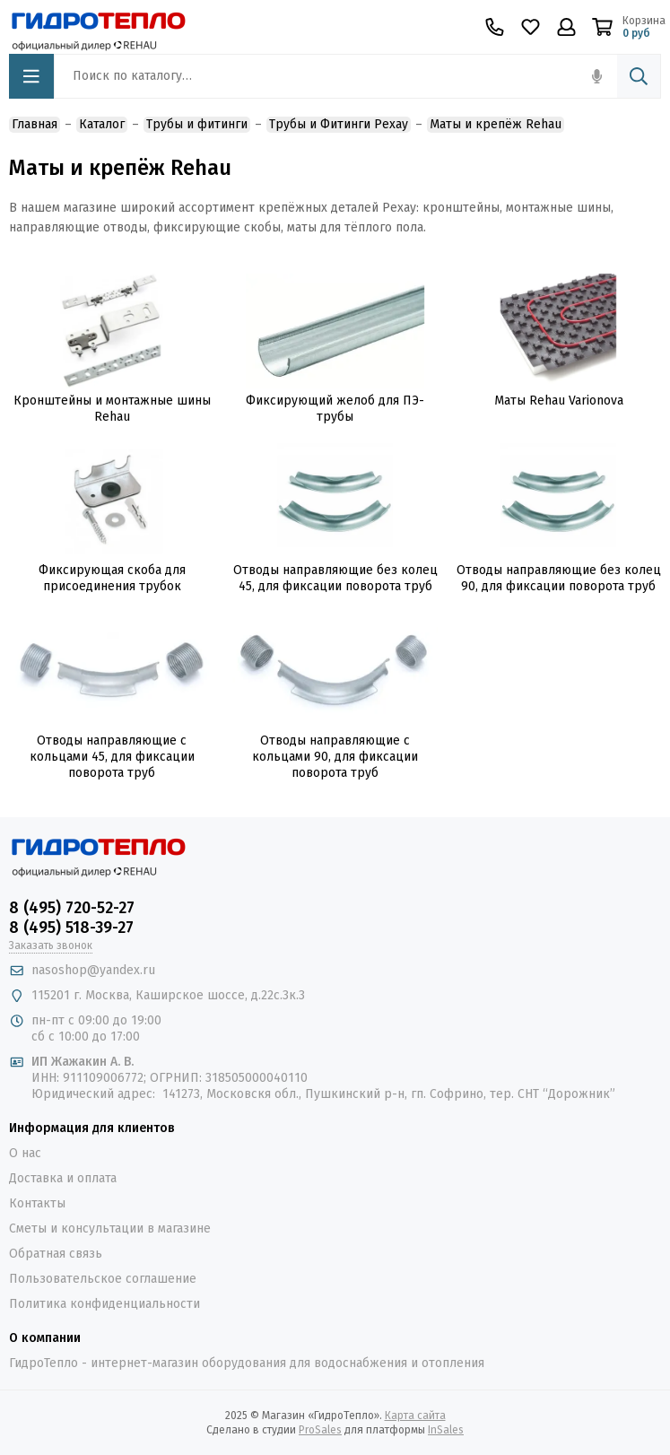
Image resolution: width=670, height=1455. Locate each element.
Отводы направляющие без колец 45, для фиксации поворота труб (335, 578)
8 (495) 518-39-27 (71, 927)
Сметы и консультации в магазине (110, 1228)
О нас (25, 1153)
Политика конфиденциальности (104, 1303)
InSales (446, 1430)
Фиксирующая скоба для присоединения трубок (112, 578)
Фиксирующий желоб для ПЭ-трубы (335, 408)
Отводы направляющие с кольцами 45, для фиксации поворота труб (112, 756)
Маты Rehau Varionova (558, 400)
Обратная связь (55, 1253)
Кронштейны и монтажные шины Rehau (112, 408)
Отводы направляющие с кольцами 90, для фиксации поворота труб (335, 756)
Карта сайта (415, 1415)
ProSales (320, 1430)
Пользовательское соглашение (102, 1278)
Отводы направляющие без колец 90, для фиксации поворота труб (559, 578)
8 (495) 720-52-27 (72, 908)
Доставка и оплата (63, 1178)
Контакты (37, 1203)
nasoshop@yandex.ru (93, 970)
